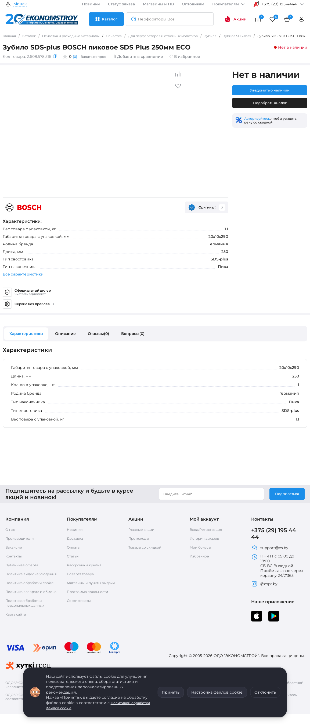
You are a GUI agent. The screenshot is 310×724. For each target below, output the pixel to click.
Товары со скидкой (147, 548)
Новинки (91, 4)
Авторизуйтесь (257, 120)
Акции (235, 19)
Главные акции (143, 530)
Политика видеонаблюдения (23, 577)
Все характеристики (23, 274)
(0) (75, 56)
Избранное (201, 557)
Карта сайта (17, 629)
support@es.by (269, 551)
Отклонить (265, 692)
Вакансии (14, 548)
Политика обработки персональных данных (27, 618)
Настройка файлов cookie (217, 692)
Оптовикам (193, 4)
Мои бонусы (202, 548)
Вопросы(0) (133, 333)
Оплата (74, 548)
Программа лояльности (90, 597)
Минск (20, 4)
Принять (170, 692)
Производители (21, 539)
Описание (65, 333)
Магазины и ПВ (158, 4)
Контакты (14, 557)
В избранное (188, 56)
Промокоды (140, 539)
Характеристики (26, 333)
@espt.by (264, 587)
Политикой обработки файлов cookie (89, 705)
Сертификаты (80, 606)
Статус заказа (121, 4)
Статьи (73, 557)
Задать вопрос (96, 56)
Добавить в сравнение (141, 56)
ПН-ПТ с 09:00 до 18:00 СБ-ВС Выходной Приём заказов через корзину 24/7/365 (277, 569)
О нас (10, 530)
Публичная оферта (24, 566)
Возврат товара (82, 575)
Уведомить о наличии (270, 90)
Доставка (76, 539)
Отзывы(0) (98, 333)
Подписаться (286, 495)
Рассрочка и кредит (87, 566)
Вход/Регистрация (208, 530)
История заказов (206, 539)
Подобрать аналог (269, 103)
